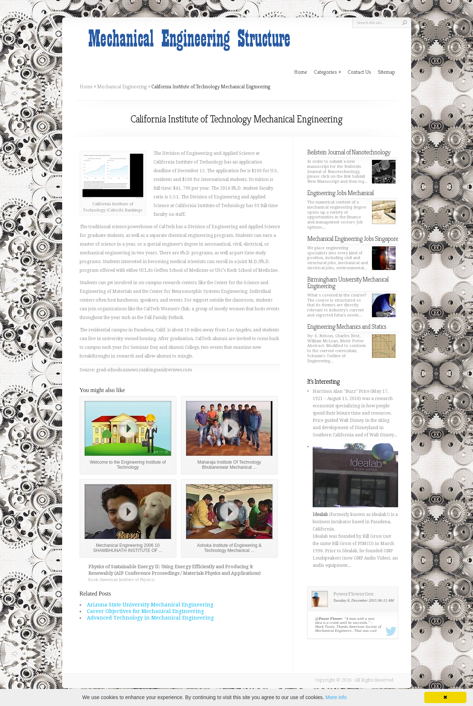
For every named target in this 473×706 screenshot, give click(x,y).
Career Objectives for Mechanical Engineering (145, 611)
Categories (327, 71)
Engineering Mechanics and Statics (346, 326)
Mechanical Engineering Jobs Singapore (352, 238)
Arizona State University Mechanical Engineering (150, 605)
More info (335, 697)
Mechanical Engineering (122, 86)
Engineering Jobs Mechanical (340, 193)
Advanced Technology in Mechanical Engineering (150, 618)
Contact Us (359, 71)
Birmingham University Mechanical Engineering (348, 282)
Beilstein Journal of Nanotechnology (348, 152)
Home (86, 86)
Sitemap (386, 71)
